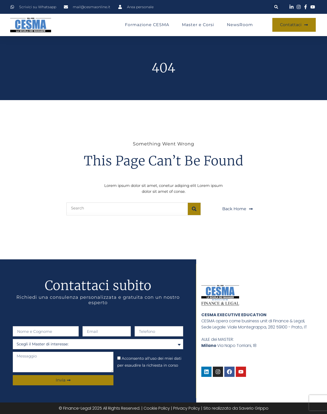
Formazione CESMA (147, 24)
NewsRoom (240, 24)
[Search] (194, 209)
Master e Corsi (198, 24)
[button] (276, 7)
